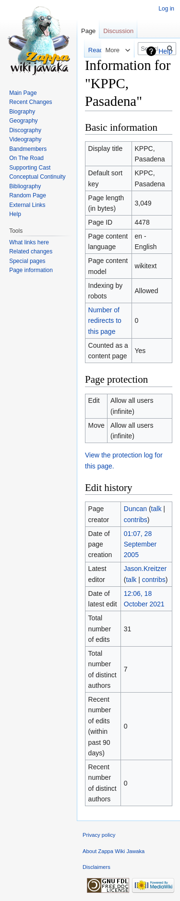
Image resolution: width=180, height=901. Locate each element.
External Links (27, 205)
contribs (135, 520)
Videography (25, 139)
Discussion (118, 30)
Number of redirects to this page (104, 320)
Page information (31, 270)
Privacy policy (99, 835)
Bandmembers (28, 149)
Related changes (30, 251)
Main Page (22, 93)
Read (90, 50)
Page (88, 30)
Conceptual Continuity (37, 176)
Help (165, 51)
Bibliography (25, 186)
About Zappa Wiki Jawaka (113, 851)
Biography (22, 111)
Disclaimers (96, 867)
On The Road (26, 158)
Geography (23, 120)
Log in (166, 8)
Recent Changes (30, 102)
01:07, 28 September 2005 (140, 544)
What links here (29, 242)
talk (156, 509)
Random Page (27, 195)
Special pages (27, 261)
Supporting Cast (29, 167)
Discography (25, 130)
